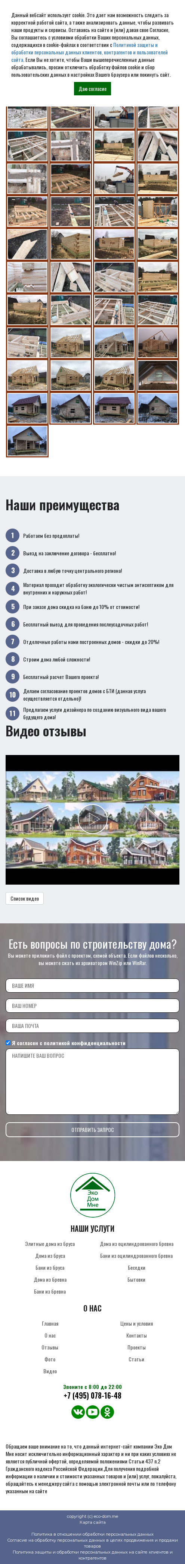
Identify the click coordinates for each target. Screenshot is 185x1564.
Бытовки (136, 1279)
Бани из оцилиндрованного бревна (136, 1255)
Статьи (136, 1359)
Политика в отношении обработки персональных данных (92, 1534)
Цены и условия (136, 1323)
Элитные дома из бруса (50, 1243)
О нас (50, 1335)
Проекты (136, 1347)
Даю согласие (92, 88)
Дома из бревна (50, 1279)
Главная (50, 1323)
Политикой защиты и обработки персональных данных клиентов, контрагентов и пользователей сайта (89, 52)
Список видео (24, 898)
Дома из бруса (50, 1255)
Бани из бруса (50, 1267)
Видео (50, 1371)
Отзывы (49, 1347)
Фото (49, 1359)
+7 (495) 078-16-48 (92, 1395)
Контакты (136, 1335)
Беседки (136, 1267)
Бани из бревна (50, 1291)
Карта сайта (93, 1522)
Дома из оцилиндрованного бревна (136, 1243)
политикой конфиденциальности (85, 1043)
